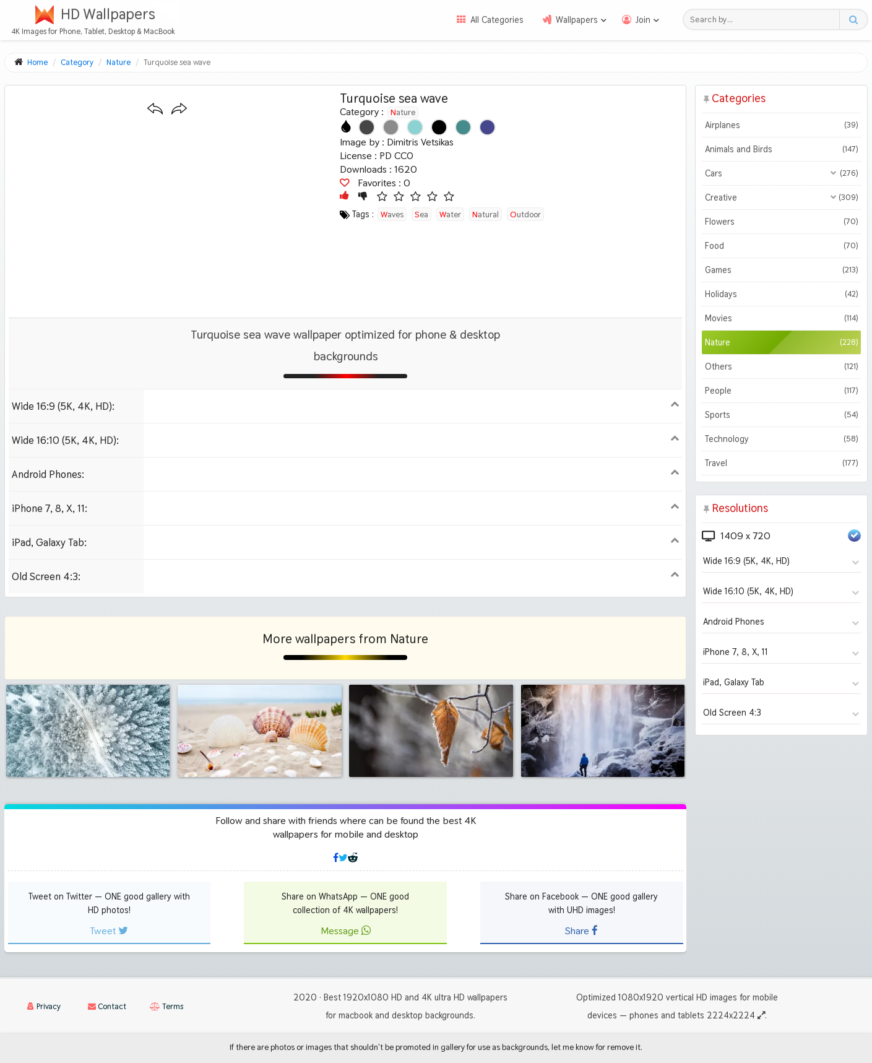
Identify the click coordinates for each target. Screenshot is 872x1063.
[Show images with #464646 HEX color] (366, 127)
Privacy (44, 1006)
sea (421, 214)
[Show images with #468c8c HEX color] (463, 127)
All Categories (497, 19)
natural (485, 214)
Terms (166, 1006)
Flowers (781, 221)
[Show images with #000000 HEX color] (439, 127)
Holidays (781, 294)
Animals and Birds (781, 149)
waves (392, 214)
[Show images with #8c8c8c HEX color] (390, 127)
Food (781, 246)
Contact (107, 1006)
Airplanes (781, 125)
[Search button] (853, 19)
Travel (781, 463)
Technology (781, 439)
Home (37, 62)
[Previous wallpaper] (155, 109)
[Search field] (764, 19)
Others (781, 366)
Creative (781, 197)
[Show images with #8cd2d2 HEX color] (415, 127)
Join (643, 19)
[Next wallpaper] (179, 109)
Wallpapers (577, 19)
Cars (781, 173)
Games (781, 270)
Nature (403, 112)
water (450, 214)
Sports (781, 415)
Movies (781, 318)
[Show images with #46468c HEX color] (487, 127)
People (781, 390)
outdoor (525, 214)
